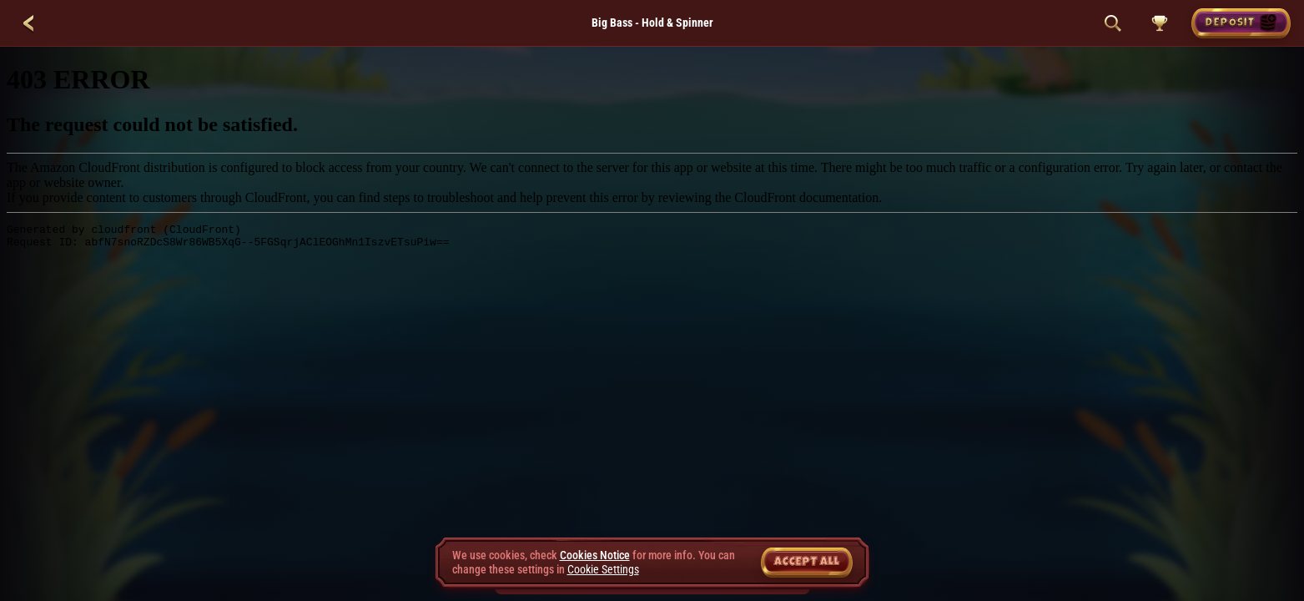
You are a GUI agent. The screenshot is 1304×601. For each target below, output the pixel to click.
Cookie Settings (603, 569)
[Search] (1113, 23)
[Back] (28, 23)
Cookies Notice (595, 555)
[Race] (1160, 23)
